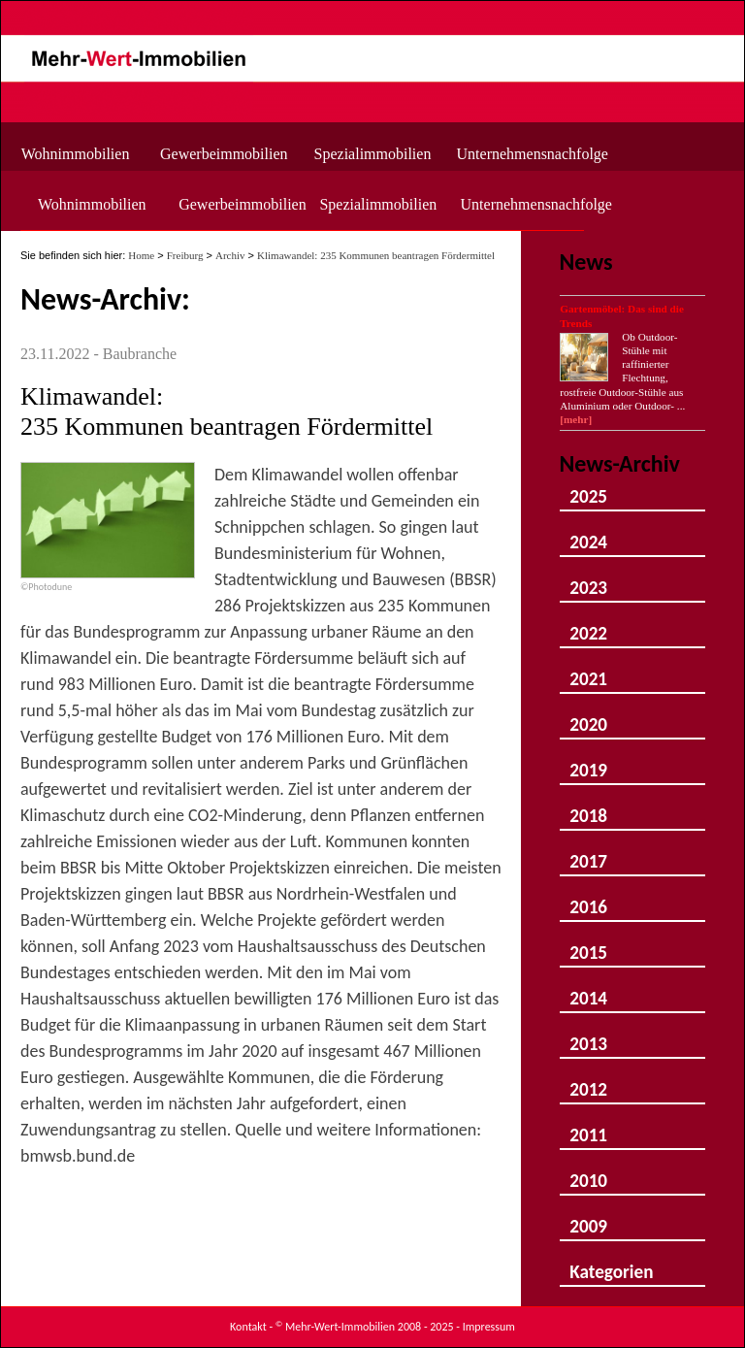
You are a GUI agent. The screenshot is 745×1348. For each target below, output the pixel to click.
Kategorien (611, 1263)
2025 (588, 487)
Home (141, 255)
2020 (588, 715)
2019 (588, 761)
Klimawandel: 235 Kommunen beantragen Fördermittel (376, 255)
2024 (588, 533)
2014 (588, 989)
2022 (588, 624)
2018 (588, 807)
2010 (588, 1171)
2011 (588, 1126)
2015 (588, 943)
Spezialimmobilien (373, 154)
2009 (588, 1217)
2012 (588, 1080)
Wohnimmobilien (75, 154)
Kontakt (248, 1326)
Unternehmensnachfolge (526, 154)
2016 (588, 898)
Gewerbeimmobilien (224, 154)
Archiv (230, 255)
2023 (588, 578)
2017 (588, 852)
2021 (588, 670)
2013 (588, 1035)
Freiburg (185, 255)
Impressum (489, 1326)
